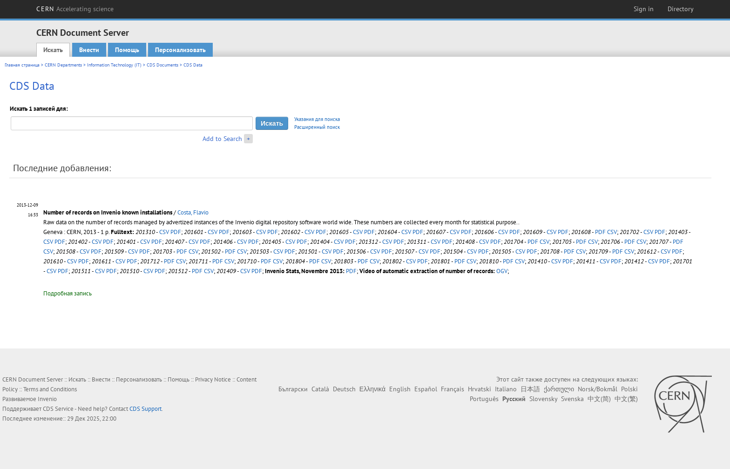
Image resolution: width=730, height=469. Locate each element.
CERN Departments (63, 65)
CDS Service (58, 409)
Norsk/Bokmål (597, 389)
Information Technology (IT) (114, 65)
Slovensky (543, 399)
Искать (53, 50)
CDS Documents (162, 65)
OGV (501, 271)
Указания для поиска (317, 119)
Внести (89, 50)
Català (320, 389)
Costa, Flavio (193, 212)
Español (425, 389)
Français (452, 389)
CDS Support (145, 409)
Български (293, 389)
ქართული (559, 389)
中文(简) (599, 399)
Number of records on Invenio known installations (107, 212)
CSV (164, 232)
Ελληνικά (372, 389)
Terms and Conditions (50, 389)
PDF (175, 232)
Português (484, 399)
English (400, 389)
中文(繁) (626, 399)
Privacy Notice (213, 379)
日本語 (530, 389)
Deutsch (344, 389)
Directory (681, 9)
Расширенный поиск (317, 127)
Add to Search (222, 138)
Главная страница (22, 65)
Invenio (47, 399)
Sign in (644, 9)
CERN (75, 9)
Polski (629, 389)
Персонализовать (180, 50)
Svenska (572, 399)
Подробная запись (67, 293)
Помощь (127, 50)
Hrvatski (479, 389)
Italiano (506, 389)
